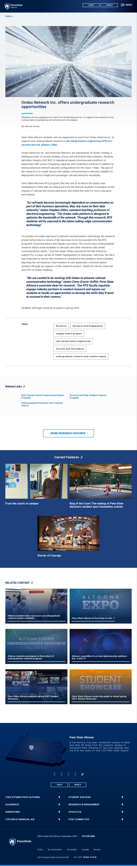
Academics (12, 804)
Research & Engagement (84, 804)
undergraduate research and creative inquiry (81, 356)
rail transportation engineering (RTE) (86, 141)
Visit (91, 5)
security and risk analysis (70, 348)
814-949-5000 (88, 836)
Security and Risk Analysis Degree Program (88, 396)
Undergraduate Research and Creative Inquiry (42, 404)
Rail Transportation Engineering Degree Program (42, 396)
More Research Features (67, 433)
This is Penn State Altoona (22, 797)
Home (8, 16)
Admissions (12, 812)
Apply (109, 5)
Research (61, 326)
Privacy (40, 849)
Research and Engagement (88, 326)
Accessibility (72, 849)
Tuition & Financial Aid (20, 819)
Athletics (74, 812)
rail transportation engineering (73, 341)
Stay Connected (78, 819)
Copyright (85, 849)
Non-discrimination (55, 849)
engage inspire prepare (69, 333)
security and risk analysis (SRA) (39, 144)
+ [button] (59, 797)
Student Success (79, 797)
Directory (97, 849)
